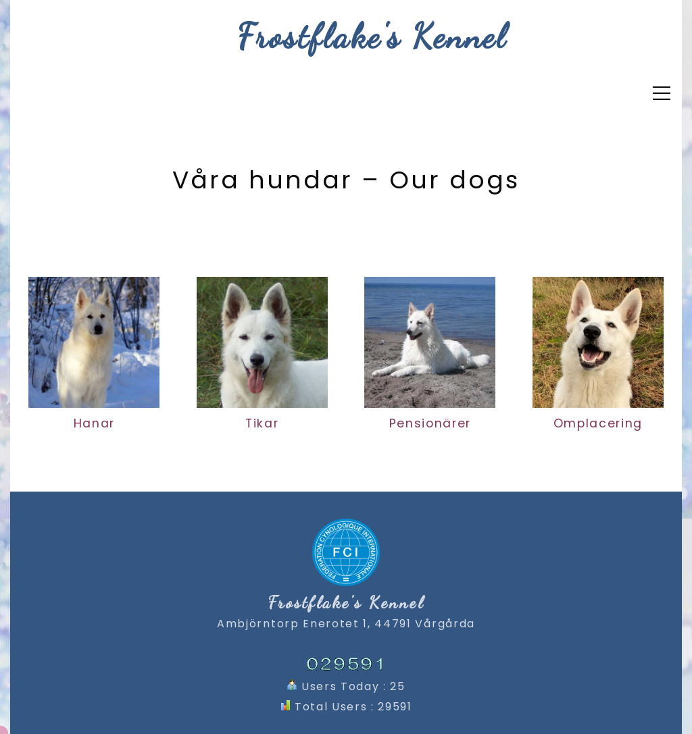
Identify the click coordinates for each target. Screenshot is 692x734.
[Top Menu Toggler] (661, 93)
